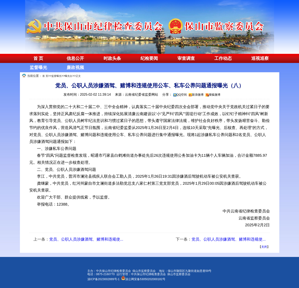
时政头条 (112, 58)
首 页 (38, 58)
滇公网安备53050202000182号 (143, 279)
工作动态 (223, 58)
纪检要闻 (149, 58)
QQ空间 (182, 94)
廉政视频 (75, 67)
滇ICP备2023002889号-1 (103, 279)
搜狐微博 (214, 94)
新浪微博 (198, 94)
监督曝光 (38, 67)
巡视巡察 (260, 58)
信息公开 (75, 58)
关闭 (264, 246)
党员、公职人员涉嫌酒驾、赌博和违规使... (86, 239)
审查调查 (186, 58)
